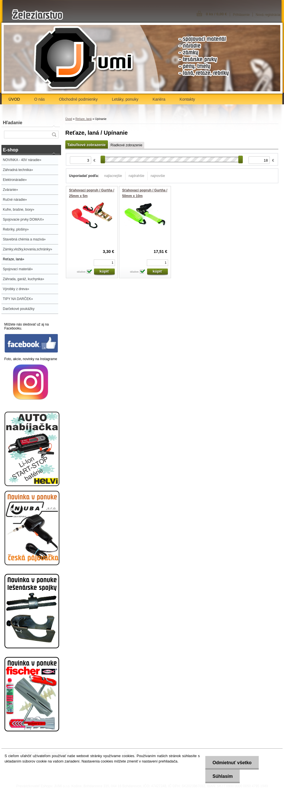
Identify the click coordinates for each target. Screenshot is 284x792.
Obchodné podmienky (78, 99)
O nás (39, 99)
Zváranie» (10, 190)
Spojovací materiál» (18, 269)
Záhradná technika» (18, 170)
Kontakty (187, 99)
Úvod (68, 119)
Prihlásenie (241, 15)
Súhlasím (222, 776)
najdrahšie (136, 176)
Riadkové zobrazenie (126, 145)
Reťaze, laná (83, 119)
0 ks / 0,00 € (216, 14)
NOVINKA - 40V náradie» (22, 160)
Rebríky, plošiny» (16, 229)
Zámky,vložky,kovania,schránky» (27, 249)
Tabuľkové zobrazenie (86, 145)
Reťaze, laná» (13, 259)
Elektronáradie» (15, 180)
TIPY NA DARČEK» (18, 299)
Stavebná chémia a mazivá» (24, 239)
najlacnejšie (113, 176)
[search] (54, 134)
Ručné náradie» (15, 200)
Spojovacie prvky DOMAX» (23, 219)
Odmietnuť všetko (231, 762)
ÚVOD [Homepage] (14, 99)
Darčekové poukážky (18, 309)
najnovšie (158, 176)
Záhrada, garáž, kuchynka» (23, 279)
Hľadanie (12, 122)
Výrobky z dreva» (16, 289)
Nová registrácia (268, 15)
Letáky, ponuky (125, 99)
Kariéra (159, 99)
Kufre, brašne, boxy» (18, 210)
